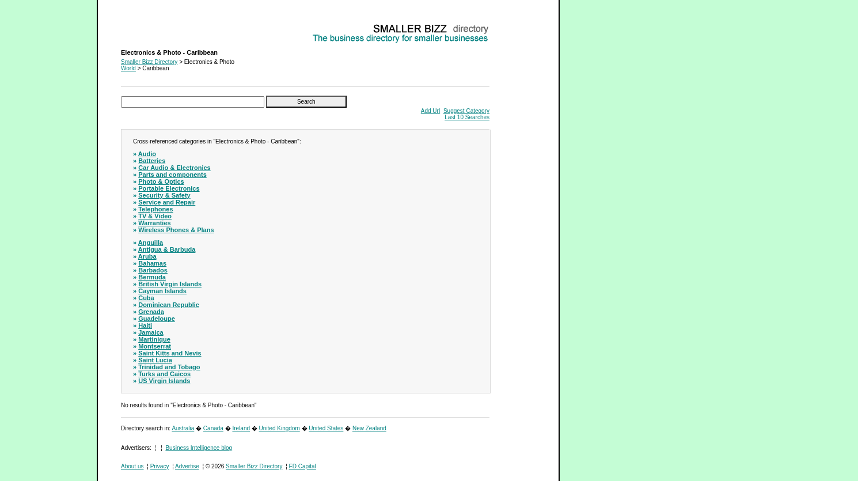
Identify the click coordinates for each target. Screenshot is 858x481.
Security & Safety (164, 195)
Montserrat (154, 346)
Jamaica (150, 332)
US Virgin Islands (164, 380)
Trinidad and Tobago (169, 366)
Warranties (154, 222)
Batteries (151, 160)
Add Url (430, 111)
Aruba (147, 256)
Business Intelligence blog (198, 448)
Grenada (151, 311)
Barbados (153, 270)
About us (132, 466)
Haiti (145, 325)
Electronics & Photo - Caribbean (162, 26)
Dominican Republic (168, 304)
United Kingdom (279, 428)
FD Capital (302, 466)
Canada (213, 428)
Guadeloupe (156, 318)
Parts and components (172, 174)
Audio (147, 153)
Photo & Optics (161, 181)
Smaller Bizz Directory (149, 62)
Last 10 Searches (467, 117)
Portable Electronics (168, 188)
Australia (183, 428)
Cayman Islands (162, 290)
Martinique (154, 339)
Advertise (187, 466)
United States (326, 428)
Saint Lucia (155, 360)
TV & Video (155, 216)
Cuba (146, 297)
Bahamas (152, 263)
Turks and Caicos (164, 373)
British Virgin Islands (170, 284)
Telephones (155, 209)
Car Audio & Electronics (174, 167)
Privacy (159, 466)
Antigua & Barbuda (167, 249)
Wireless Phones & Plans (176, 229)
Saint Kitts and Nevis (169, 353)
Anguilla (150, 242)
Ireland (241, 428)
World (128, 68)
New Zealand (369, 428)
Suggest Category (466, 111)
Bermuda (152, 277)
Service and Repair (166, 202)
